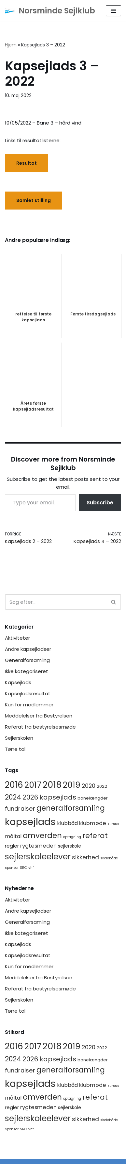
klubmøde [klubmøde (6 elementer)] (92, 823)
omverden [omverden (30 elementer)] (42, 835)
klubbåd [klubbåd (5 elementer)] (67, 823)
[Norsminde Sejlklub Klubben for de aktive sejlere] (50, 11)
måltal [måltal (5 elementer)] (13, 836)
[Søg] (55, 602)
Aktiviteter (17, 637)
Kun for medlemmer (29, 704)
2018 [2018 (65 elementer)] (52, 785)
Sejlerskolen (19, 737)
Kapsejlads (18, 682)
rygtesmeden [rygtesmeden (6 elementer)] (38, 846)
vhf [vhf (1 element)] (31, 867)
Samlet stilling (33, 200)
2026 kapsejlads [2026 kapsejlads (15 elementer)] (49, 797)
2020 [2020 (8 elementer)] (88, 786)
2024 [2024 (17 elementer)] (13, 797)
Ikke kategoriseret (26, 671)
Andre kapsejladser (28, 649)
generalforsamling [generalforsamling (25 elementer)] (70, 808)
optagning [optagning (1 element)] (72, 837)
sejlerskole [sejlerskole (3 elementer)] (69, 846)
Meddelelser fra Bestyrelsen (38, 715)
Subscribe (100, 502)
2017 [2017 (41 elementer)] (32, 785)
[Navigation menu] (113, 10)
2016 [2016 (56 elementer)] (14, 785)
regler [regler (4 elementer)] (12, 845)
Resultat (26, 163)
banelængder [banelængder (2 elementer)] (92, 798)
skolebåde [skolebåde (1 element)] (109, 858)
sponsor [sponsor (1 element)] (12, 867)
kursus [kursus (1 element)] (113, 823)
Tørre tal (15, 749)
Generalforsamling (27, 660)
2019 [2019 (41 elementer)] (71, 785)
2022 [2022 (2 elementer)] (102, 786)
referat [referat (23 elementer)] (95, 836)
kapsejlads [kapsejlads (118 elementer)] (30, 821)
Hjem (11, 45)
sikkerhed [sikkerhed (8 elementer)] (85, 857)
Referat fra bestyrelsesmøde (40, 726)
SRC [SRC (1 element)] (23, 867)
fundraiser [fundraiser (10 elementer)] (20, 808)
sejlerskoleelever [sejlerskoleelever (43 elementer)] (38, 856)
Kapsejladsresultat (27, 693)
